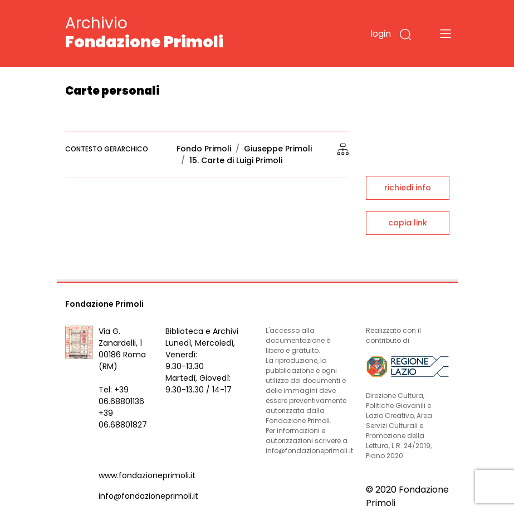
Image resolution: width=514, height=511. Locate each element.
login (380, 33)
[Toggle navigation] (445, 33)
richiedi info (407, 187)
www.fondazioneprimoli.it (147, 475)
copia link (407, 222)
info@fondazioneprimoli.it (148, 496)
